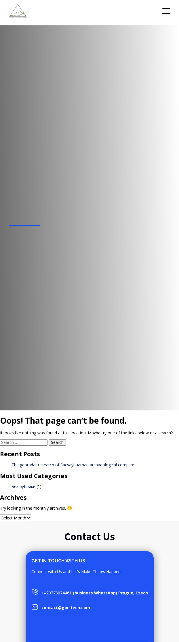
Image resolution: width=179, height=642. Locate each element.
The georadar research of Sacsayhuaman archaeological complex (73, 465)
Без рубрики (23, 486)
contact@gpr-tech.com (65, 607)
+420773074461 (56, 593)
